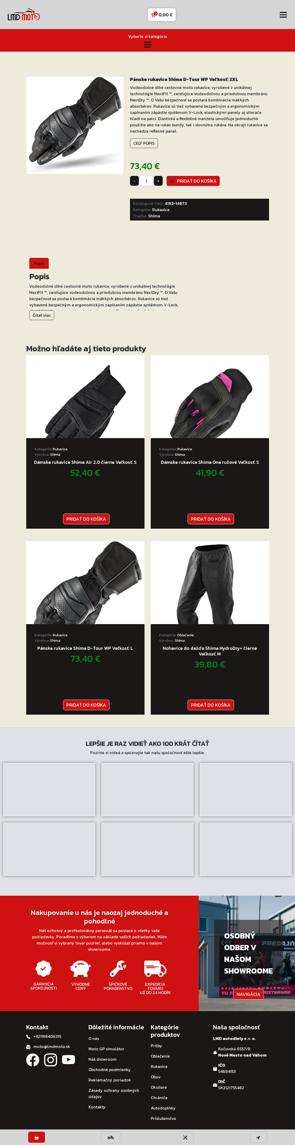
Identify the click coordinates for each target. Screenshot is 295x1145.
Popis (39, 263)
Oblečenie (185, 635)
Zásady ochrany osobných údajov (113, 1093)
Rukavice (161, 209)
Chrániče (159, 1097)
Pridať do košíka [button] (86, 518)
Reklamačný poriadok (109, 1080)
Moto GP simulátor (106, 1049)
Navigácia (248, 994)
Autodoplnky (163, 1108)
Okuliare (159, 1087)
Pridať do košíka (193, 180)
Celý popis (144, 143)
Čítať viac (42, 315)
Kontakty (97, 1107)
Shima (154, 216)
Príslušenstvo (163, 1118)
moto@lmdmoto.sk (51, 1046)
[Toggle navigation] (283, 15)
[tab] (39, 263)
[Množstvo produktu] (146, 181)
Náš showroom (102, 1059)
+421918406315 (47, 1036)
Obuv (156, 1077)
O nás (93, 1038)
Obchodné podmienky (109, 1069)
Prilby (156, 1046)
